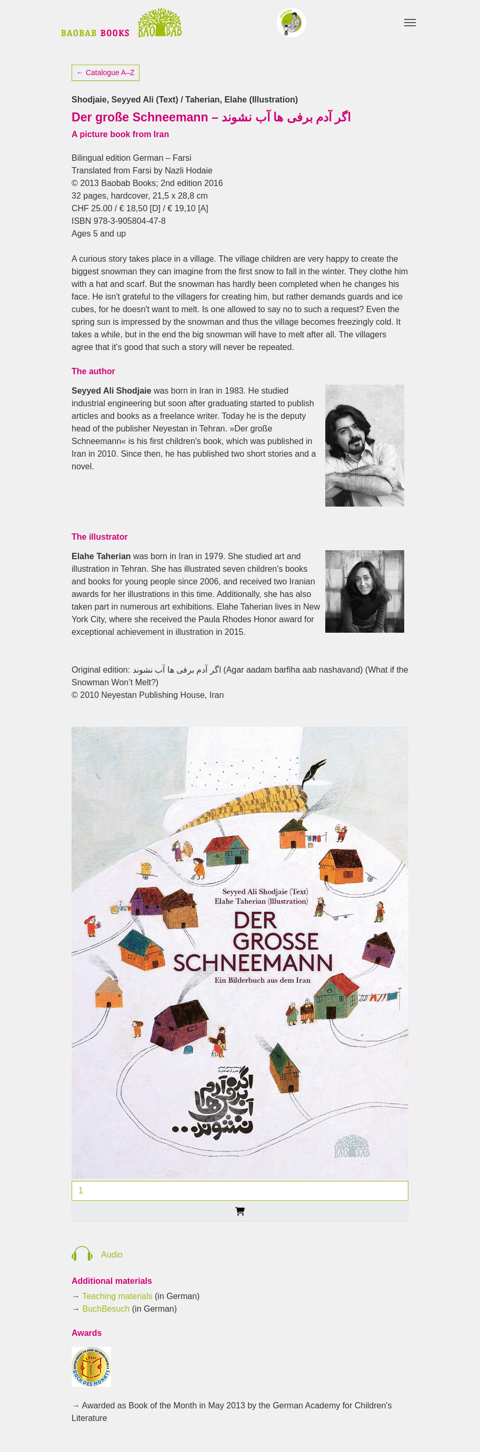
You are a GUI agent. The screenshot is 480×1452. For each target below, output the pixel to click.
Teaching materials (117, 1296)
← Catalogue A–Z (105, 72)
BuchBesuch (105, 1308)
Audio (112, 1254)
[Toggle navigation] (410, 23)
